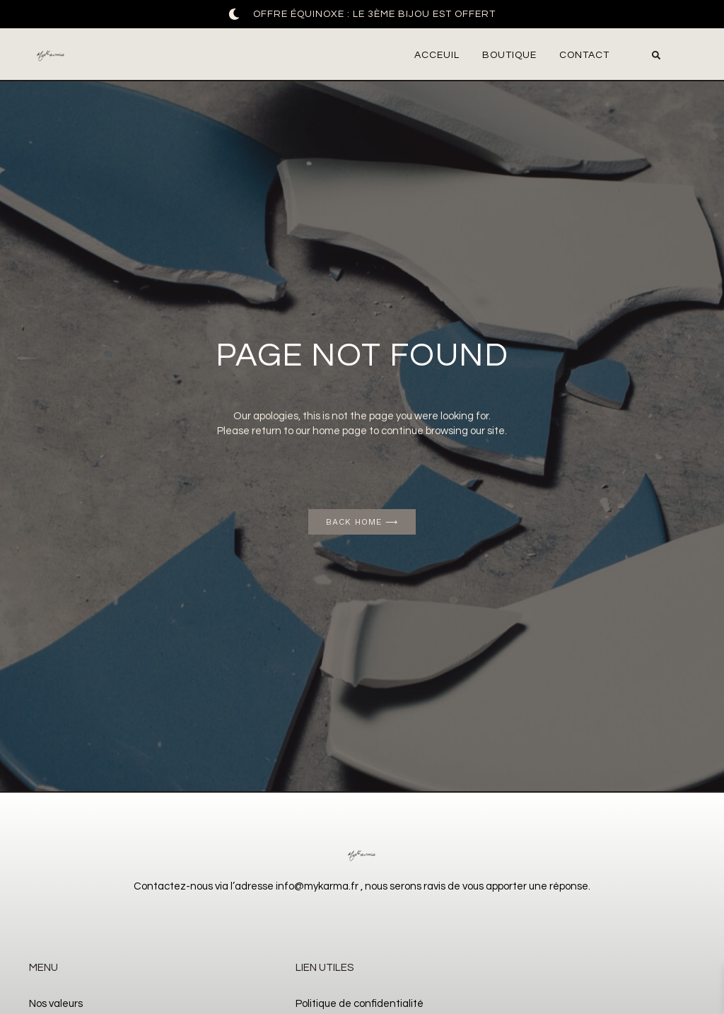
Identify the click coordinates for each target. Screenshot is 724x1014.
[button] (656, 55)
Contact (584, 55)
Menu (43, 967)
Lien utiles (325, 967)
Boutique (509, 55)
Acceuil (437, 55)
